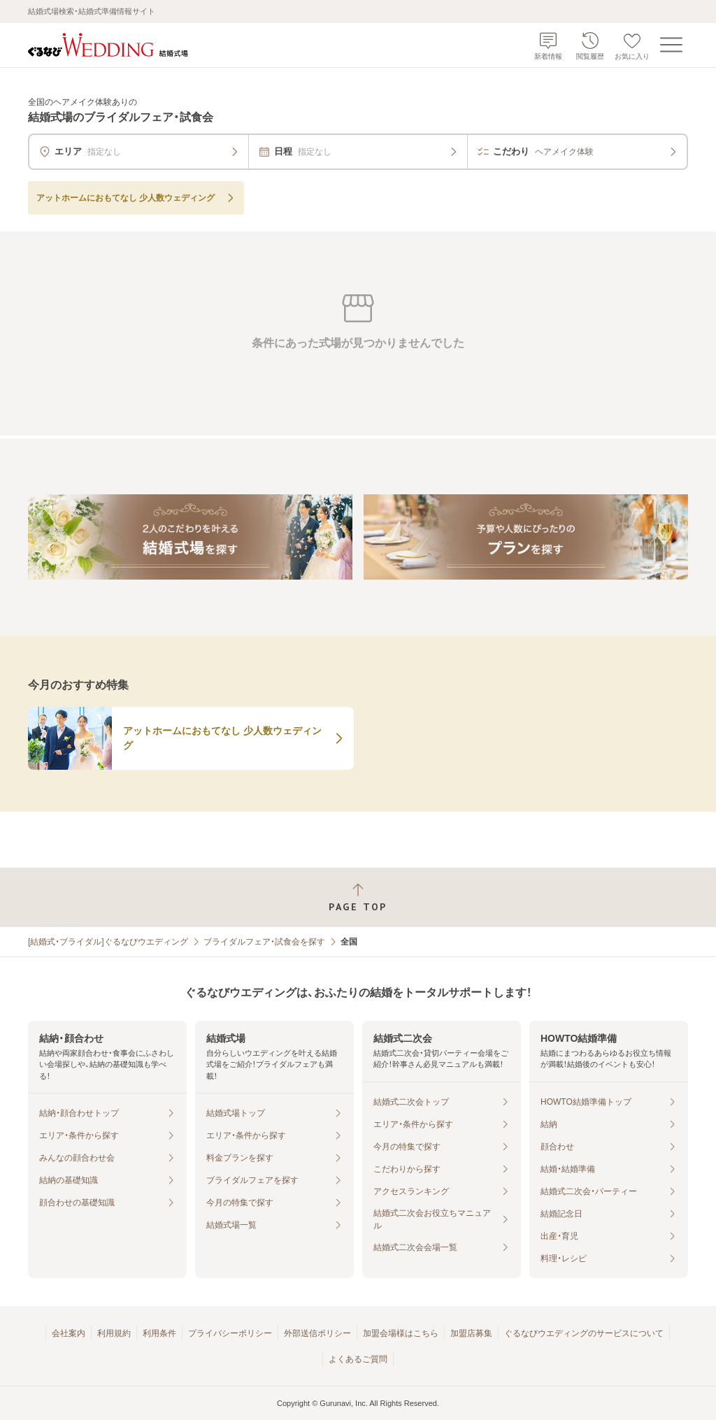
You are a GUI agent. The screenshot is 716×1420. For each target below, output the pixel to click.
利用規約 (114, 1333)
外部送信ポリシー (317, 1333)
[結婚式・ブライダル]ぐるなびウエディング (108, 942)
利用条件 (159, 1333)
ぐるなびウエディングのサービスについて (584, 1333)
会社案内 (68, 1333)
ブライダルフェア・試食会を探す (264, 942)
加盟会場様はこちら (400, 1333)
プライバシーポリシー (230, 1333)
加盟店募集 (471, 1333)
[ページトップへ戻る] (358, 897)
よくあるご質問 (358, 1359)
